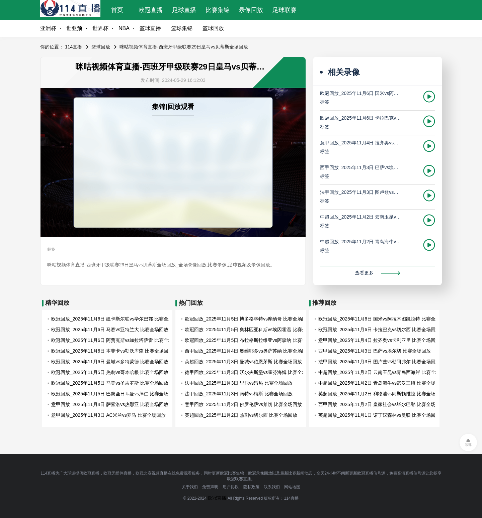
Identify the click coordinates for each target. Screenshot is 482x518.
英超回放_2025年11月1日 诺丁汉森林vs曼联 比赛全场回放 (379, 415)
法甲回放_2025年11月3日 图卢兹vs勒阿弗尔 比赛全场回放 (361, 192)
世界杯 (100, 28)
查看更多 (377, 272)
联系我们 (272, 487)
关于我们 (190, 487)
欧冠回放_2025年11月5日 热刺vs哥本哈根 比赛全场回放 (109, 372)
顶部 (468, 444)
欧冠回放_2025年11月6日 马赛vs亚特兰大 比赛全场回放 (109, 329)
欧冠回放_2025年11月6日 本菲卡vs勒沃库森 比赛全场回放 (112, 351)
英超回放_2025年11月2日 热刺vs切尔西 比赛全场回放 (241, 415)
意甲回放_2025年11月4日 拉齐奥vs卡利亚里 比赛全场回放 (361, 142)
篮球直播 (150, 28)
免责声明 (210, 487)
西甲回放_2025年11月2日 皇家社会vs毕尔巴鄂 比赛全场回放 (381, 404)
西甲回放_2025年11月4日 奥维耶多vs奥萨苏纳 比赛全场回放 (248, 351)
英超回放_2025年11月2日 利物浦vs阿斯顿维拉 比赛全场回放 (381, 393)
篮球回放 (213, 28)
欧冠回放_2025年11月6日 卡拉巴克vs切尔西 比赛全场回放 (361, 118)
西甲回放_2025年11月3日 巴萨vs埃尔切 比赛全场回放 (361, 167)
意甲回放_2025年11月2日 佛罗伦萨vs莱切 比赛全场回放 (243, 404)
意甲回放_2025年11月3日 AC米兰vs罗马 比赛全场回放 (108, 415)
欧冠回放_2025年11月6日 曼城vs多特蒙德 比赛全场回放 (109, 361)
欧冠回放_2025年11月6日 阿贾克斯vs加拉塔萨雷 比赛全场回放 (116, 340)
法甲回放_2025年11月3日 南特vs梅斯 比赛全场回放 (239, 393)
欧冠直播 (151, 10)
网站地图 (292, 487)
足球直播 (184, 10)
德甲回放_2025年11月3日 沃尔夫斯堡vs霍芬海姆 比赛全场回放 (250, 372)
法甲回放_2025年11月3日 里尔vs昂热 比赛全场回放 (239, 383)
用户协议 (231, 487)
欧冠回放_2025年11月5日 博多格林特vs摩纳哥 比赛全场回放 (248, 318)
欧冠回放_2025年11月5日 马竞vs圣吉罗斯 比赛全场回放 (109, 383)
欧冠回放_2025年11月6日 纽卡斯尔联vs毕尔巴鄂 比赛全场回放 (116, 318)
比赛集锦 (218, 10)
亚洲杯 (48, 28)
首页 (117, 10)
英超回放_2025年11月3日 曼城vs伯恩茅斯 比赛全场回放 (243, 361)
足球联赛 (284, 10)
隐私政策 (251, 487)
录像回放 (251, 10)
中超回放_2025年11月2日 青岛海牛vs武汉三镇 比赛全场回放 (361, 241)
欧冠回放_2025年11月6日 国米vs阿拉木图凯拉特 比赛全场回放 (361, 93)
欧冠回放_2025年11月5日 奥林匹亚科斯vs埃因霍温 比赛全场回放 (253, 329)
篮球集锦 (181, 28)
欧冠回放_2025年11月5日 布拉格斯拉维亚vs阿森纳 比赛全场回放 (253, 340)
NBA (124, 28)
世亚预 (74, 28)
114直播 (73, 46)
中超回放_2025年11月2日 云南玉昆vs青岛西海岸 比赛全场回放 (361, 217)
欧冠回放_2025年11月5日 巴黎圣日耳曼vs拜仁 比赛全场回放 (114, 393)
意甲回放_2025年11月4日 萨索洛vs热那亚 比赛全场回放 (109, 404)
